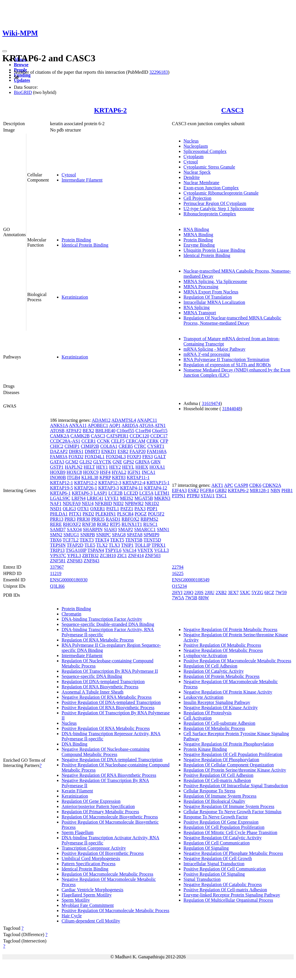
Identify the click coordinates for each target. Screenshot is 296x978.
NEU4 (88, 503)
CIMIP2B (90, 446)
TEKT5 (117, 539)
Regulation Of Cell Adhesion (210, 665)
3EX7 (233, 592)
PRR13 (56, 519)
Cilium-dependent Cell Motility (91, 920)
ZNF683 (74, 560)
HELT (89, 467)
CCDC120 (139, 435)
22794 (178, 567)
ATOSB (57, 430)
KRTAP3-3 (108, 487)
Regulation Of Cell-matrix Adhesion (217, 780)
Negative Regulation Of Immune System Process (229, 806)
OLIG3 (69, 508)
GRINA (142, 461)
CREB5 (126, 446)
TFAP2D (75, 545)
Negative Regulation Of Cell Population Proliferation (233, 754)
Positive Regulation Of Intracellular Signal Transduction (236, 785)
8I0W (203, 597)
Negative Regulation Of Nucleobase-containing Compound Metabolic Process (105, 752)
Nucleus (191, 140)
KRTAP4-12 (155, 487)
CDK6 (255, 485)
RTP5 (115, 524)
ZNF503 (152, 555)
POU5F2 (156, 513)
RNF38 (89, 524)
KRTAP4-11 (131, 487)
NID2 (118, 503)
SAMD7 (58, 529)
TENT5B (134, 539)
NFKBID (103, 503)
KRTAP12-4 (134, 482)
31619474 (211, 403)
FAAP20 (138, 451)
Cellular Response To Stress (209, 790)
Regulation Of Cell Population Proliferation (224, 827)
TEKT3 (86, 539)
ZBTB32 (90, 555)
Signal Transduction (202, 879)
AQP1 (115, 425)
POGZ (141, 513)
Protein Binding (76, 239)
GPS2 (128, 461)
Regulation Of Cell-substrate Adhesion (219, 723)
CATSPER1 (117, 435)
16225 (178, 573)
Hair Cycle (72, 915)
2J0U (209, 592)
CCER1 (89, 441)
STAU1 (208, 495)
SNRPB (87, 534)
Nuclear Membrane (201, 182)
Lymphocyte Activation (205, 655)
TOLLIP (142, 545)
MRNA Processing (201, 286)
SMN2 (56, 534)
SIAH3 (110, 529)
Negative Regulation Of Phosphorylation (221, 759)
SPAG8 (118, 534)
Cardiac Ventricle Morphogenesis (92, 889)
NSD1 (56, 508)
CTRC (140, 446)
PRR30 (83, 519)
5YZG (257, 592)
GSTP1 (57, 467)
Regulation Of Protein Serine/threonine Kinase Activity (235, 770)
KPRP (105, 477)
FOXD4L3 (116, 456)
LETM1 (162, 493)
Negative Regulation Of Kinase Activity (221, 707)
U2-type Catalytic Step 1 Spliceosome (219, 208)
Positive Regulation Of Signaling (214, 874)
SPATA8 (135, 534)
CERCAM (135, 441)
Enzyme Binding (199, 245)
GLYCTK (102, 461)
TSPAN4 (95, 550)
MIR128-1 (259, 490)
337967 (57, 567)
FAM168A (156, 451)
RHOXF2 (72, 524)
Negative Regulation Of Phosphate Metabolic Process (233, 853)
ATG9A (146, 425)
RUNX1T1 (131, 524)
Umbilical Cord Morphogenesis (91, 858)
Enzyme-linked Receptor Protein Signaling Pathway (232, 894)
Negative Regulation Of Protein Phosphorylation (229, 744)
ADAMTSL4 (123, 420)
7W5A (178, 597)
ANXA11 (78, 425)
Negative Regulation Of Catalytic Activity (223, 837)
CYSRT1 (155, 446)
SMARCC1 (145, 529)
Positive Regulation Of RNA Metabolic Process (106, 728)
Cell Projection (197, 198)
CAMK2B (80, 435)
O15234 (179, 586)
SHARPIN (93, 529)
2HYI (177, 592)
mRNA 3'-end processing (207, 354)
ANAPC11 (147, 420)
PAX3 (140, 508)
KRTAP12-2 (85, 482)
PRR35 (98, 519)
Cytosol (69, 174)
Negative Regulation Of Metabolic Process (223, 650)
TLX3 (114, 545)
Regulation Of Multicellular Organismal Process (228, 900)
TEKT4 (102, 539)
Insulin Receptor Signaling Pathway (217, 702)
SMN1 (163, 529)
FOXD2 (76, 456)
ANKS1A (59, 425)
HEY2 (115, 467)
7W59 (281, 592)
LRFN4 (78, 498)
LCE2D (131, 493)
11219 (55, 573)
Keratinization (75, 297)
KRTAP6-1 (60, 493)
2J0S (199, 592)
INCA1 (148, 472)
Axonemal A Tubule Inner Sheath (92, 691)
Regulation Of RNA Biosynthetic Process (100, 686)
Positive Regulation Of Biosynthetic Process (103, 853)
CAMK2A (59, 435)
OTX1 (83, 508)
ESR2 (123, 451)
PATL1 (112, 508)
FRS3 (147, 456)
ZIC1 (122, 555)
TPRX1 (158, 545)
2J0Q (188, 592)
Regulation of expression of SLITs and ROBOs (227, 364)
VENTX (145, 550)
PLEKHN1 (105, 513)
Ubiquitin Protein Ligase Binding (214, 250)
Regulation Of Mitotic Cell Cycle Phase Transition (230, 832)
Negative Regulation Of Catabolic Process (223, 884)
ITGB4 (73, 477)
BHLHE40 (105, 430)
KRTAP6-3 (82, 493)
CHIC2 (56, 446)
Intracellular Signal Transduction (214, 863)
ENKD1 (108, 451)
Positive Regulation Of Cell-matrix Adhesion (225, 889)
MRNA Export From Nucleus (211, 291)
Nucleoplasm (196, 146)
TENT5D (152, 539)
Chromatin (71, 613)
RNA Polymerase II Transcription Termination (226, 359)
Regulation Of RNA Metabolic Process (98, 639)
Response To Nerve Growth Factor (216, 816)
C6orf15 (159, 430)
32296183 (158, 72)
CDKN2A (271, 485)
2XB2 (221, 592)
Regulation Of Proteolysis (208, 712)
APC (228, 485)
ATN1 (160, 425)
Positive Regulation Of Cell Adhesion (219, 775)
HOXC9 (91, 472)
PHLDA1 (59, 513)
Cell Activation (198, 718)
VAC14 (129, 550)
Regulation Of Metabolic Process (214, 728)
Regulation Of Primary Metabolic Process (100, 811)
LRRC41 (95, 498)
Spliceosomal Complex (205, 151)
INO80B (58, 477)
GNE (117, 461)
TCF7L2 (71, 539)
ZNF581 (58, 560)
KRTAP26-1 (85, 487)
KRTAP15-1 (158, 482)
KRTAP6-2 (110, 110)
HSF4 (105, 472)
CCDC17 (159, 435)
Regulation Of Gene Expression (91, 801)
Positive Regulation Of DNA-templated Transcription (111, 702)
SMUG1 (71, 534)
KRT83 (118, 477)
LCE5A (146, 493)
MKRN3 (162, 498)
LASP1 (100, 493)
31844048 (231, 408)
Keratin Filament (77, 790)
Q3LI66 (57, 586)
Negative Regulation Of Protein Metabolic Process (231, 629)
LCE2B (115, 493)
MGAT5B (143, 498)
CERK (153, 441)
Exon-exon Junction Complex (211, 187)
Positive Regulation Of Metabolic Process (222, 645)
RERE (56, 524)
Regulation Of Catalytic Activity (214, 671)
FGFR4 (207, 490)
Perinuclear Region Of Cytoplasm (215, 203)
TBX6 (56, 539)
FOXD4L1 (95, 456)
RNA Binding (196, 229)
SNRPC (103, 534)
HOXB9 (57, 472)
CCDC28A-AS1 (65, 441)
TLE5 (89, 545)
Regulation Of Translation (208, 297)
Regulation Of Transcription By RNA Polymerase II (110, 671)
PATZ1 (126, 508)
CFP (164, 441)
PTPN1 (179, 495)
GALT (160, 456)
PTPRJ (193, 495)
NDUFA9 (72, 503)
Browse (21, 64)
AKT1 (217, 485)
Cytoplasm (194, 156)
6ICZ (269, 592)
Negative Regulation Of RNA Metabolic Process (107, 697)
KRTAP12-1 (61, 482)
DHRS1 (76, 451)
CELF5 (118, 441)
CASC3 (232, 110)
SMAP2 (125, 529)
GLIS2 (85, 461)
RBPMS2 (149, 519)
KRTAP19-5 (61, 487)
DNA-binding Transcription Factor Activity (102, 619)
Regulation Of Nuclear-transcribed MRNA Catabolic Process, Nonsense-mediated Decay (232, 320)
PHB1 (287, 490)
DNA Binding (74, 744)
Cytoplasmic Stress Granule (209, 166)
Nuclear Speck (197, 172)
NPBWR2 (134, 503)
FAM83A (58, 456)
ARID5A (129, 425)
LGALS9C (60, 498)
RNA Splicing (197, 307)
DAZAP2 (59, 451)
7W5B (191, 597)
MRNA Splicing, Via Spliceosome (215, 281)
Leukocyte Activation (203, 697)
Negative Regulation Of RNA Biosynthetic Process (109, 775)
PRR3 (69, 519)
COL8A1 (109, 446)
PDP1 (152, 508)
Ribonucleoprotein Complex (210, 213)
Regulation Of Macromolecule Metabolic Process (107, 874)
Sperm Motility (76, 900)
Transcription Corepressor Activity (94, 848)
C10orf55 (125, 430)
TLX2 (102, 545)
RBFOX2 (130, 519)
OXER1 (97, 508)
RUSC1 (150, 524)
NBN (275, 490)
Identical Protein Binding (85, 245)
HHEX (141, 467)
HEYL (128, 467)
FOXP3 (134, 456)
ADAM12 (101, 420)
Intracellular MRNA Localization (214, 302)
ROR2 (103, 524)
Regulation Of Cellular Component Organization (229, 764)
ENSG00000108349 (191, 579)
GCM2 (71, 461)
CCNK (103, 441)
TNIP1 (127, 545)
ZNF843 (91, 560)
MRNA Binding (198, 234)
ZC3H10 (108, 555)
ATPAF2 (73, 430)
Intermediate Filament (82, 180)
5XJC (245, 592)
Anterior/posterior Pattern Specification (98, 806)
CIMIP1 (71, 446)
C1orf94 (143, 430)
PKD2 (88, 513)
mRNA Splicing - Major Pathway (214, 349)
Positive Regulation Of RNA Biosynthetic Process (108, 707)
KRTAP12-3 (109, 482)
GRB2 (221, 490)
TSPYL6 (113, 550)
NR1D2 (152, 503)
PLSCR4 (125, 513)
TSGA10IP (76, 550)
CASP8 (241, 485)
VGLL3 (161, 550)
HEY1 (102, 467)
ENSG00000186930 (69, 579)
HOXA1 (157, 467)
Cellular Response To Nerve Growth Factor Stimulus (233, 811)
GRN (156, 461)
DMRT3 (92, 451)
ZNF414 (136, 555)
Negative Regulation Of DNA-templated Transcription (112, 759)
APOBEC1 (98, 425)
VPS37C (58, 555)
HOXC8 (74, 472)
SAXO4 (74, 529)
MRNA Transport (200, 312)
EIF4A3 (179, 490)
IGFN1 (133, 472)
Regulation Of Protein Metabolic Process (222, 676)
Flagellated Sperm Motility (87, 894)
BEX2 (88, 430)
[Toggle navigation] (4, 51)
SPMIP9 (151, 534)
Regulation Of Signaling (206, 848)
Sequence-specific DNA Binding (92, 676)
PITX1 (75, 513)
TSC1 (221, 495)
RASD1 (113, 519)
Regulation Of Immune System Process (220, 796)
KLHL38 (89, 477)
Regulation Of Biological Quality (214, 801)
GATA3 (57, 461)
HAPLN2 (73, 467)
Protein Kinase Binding (205, 749)
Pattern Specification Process (89, 863)
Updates (22, 80)
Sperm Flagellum (78, 832)
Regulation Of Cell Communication (217, 842)
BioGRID (23, 92)
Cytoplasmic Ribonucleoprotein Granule (221, 193)
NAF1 (56, 503)
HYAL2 (119, 472)
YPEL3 (74, 555)
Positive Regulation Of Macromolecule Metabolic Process (115, 910)
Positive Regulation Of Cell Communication (225, 868)
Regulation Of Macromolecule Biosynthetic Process (110, 816)
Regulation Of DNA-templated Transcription (103, 681)
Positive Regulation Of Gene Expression (221, 822)
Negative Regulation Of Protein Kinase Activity (228, 691)
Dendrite (192, 177)
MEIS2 (126, 498)
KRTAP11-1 (138, 477)
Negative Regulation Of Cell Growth (218, 858)
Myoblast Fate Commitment (88, 905)
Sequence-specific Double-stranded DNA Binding (108, 624)
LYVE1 (112, 498)
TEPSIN (58, 545)
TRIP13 (57, 550)
